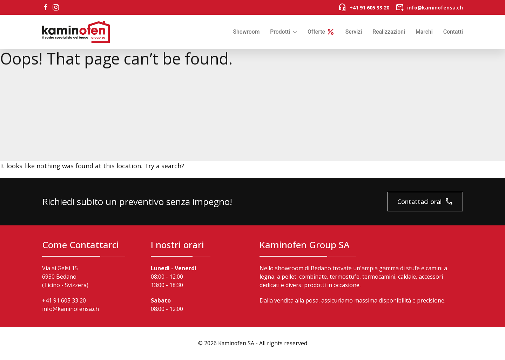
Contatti (453, 31)
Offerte (321, 32)
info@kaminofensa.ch (70, 309)
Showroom (246, 31)
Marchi (424, 31)
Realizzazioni (388, 31)
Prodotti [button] (283, 31)
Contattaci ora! (425, 201)
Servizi (353, 31)
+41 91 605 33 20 (64, 300)
